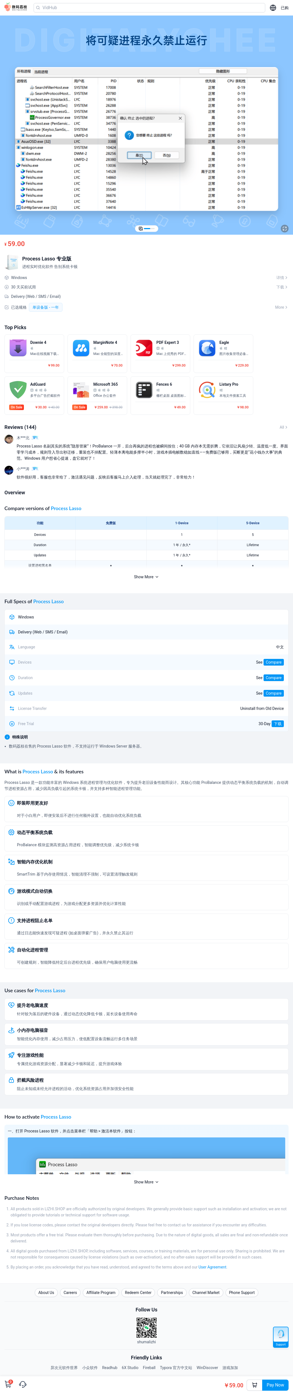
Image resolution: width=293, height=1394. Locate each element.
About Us (46, 1292)
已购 (285, 8)
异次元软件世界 (64, 1367)
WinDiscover (207, 1367)
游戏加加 (230, 1367)
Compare (274, 662)
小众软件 (90, 1367)
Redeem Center (138, 1292)
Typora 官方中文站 (176, 1367)
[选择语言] (273, 7)
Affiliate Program (101, 1292)
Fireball (149, 1367)
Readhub (109, 1367)
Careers (70, 1292)
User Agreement (212, 1267)
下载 (278, 724)
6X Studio (130, 1367)
